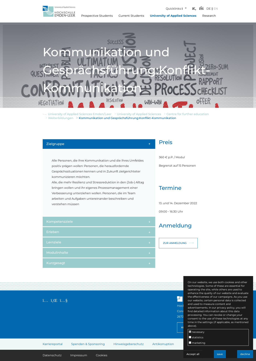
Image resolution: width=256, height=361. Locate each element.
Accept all (192, 354)
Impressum (78, 355)
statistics (196, 337)
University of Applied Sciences (173, 15)
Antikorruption (163, 344)
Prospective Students (97, 15)
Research (209, 15)
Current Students (131, 15)
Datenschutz (52, 355)
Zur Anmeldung (175, 243)
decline (245, 354)
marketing (197, 342)
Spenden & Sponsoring (88, 344)
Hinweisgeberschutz (128, 344)
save (220, 354)
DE (206, 8)
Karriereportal (52, 344)
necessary (196, 332)
